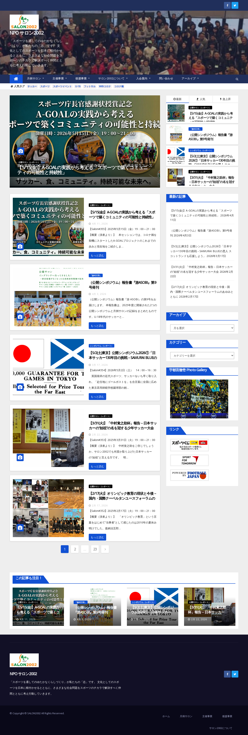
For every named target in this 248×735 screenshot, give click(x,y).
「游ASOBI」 (195, 129)
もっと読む (97, 255)
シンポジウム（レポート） (201, 150)
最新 (177, 99)
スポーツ (45, 86)
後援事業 (82, 78)
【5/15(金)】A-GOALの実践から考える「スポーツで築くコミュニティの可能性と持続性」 (82, 169)
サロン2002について (113, 78)
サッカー (32, 86)
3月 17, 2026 (100, 365)
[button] (237, 79)
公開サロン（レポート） (29, 162)
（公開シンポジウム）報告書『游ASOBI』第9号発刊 (95, 610)
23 (95, 549)
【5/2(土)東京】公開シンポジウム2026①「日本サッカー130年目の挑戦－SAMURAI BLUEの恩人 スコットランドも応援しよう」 (123, 357)
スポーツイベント (62, 86)
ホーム (166, 716)
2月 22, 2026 (100, 434)
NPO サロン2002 (27, 33)
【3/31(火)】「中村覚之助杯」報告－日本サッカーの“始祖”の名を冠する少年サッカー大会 (123, 425)
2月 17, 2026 (100, 505)
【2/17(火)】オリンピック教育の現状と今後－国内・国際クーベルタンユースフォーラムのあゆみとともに (123, 498)
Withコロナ (105, 86)
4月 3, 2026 (99, 294)
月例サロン (35, 78)
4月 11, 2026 (28, 179)
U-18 (77, 86)
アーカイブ (190, 78)
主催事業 (60, 78)
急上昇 (225, 99)
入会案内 (143, 78)
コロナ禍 (119, 86)
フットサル (90, 86)
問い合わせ (166, 78)
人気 (200, 99)
